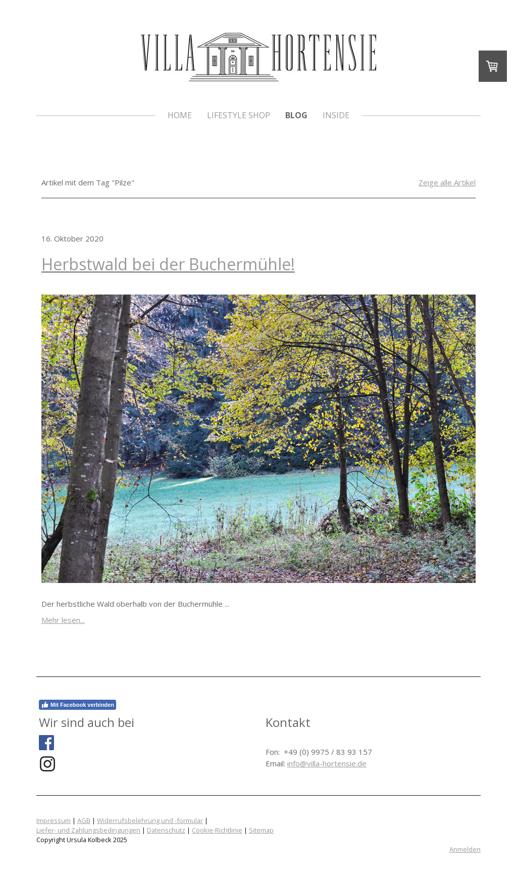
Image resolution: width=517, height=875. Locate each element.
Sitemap (261, 830)
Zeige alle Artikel (447, 182)
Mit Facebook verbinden (77, 705)
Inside (336, 115)
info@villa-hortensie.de (327, 763)
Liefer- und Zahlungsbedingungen (88, 830)
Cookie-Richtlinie (217, 830)
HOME (180, 115)
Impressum (53, 820)
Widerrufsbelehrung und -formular (150, 820)
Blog (296, 115)
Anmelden (465, 849)
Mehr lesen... (63, 620)
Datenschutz (166, 830)
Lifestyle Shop (238, 115)
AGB (83, 820)
